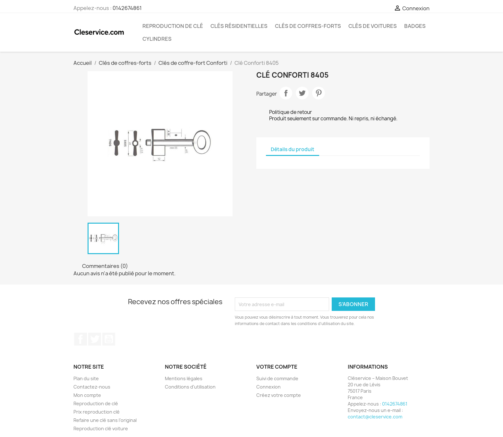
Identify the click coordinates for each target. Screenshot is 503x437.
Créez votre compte (278, 395)
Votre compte (276, 366)
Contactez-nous (91, 387)
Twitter (94, 339)
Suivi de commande (277, 378)
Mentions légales (183, 378)
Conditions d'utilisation (190, 387)
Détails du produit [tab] (292, 149)
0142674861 (127, 8)
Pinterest (318, 93)
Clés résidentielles (239, 26)
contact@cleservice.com (375, 417)
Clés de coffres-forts (308, 26)
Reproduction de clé (172, 26)
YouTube (108, 339)
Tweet (302, 93)
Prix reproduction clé (96, 412)
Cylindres (157, 38)
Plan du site (86, 378)
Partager (285, 93)
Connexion (268, 387)
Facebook (80, 339)
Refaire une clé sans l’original (105, 420)
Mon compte (87, 395)
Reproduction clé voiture (100, 428)
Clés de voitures (372, 26)
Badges (415, 26)
